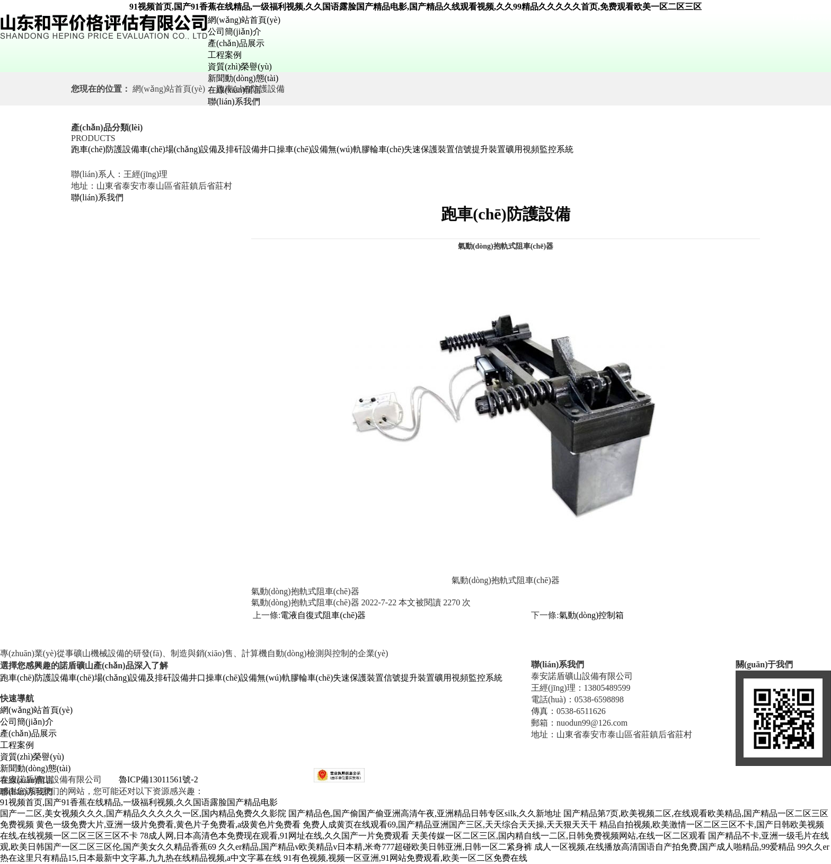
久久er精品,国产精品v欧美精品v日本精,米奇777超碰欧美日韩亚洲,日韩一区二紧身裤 (375, 846)
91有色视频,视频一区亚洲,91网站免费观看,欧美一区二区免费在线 (405, 857)
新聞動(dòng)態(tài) (243, 78)
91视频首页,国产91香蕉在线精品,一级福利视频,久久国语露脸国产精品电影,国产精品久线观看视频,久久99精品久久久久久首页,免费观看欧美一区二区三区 (415, 6)
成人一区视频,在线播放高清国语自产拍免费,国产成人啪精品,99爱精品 (664, 846)
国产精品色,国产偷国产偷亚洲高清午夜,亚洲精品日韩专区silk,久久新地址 (424, 813)
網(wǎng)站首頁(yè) (244, 19)
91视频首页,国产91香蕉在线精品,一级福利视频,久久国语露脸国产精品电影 (139, 802)
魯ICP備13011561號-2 (158, 779)
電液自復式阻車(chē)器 (323, 615)
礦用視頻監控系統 (539, 149)
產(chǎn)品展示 (236, 43)
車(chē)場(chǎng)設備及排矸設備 (199, 149)
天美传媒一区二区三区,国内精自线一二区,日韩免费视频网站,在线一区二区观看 (558, 835)
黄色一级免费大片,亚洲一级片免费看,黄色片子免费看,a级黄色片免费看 (168, 824)
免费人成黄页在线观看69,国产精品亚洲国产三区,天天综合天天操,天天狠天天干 (450, 824)
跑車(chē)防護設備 (105, 149)
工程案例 (225, 54)
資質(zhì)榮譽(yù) (240, 66)
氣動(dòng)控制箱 (591, 615)
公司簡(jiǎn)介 (234, 31)
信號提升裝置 (480, 149)
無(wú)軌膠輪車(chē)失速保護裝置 (391, 149)
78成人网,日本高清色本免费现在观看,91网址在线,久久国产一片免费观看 (274, 835)
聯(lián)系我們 (234, 101)
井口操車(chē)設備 (294, 149)
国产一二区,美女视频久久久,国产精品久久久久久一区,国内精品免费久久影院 (143, 813)
